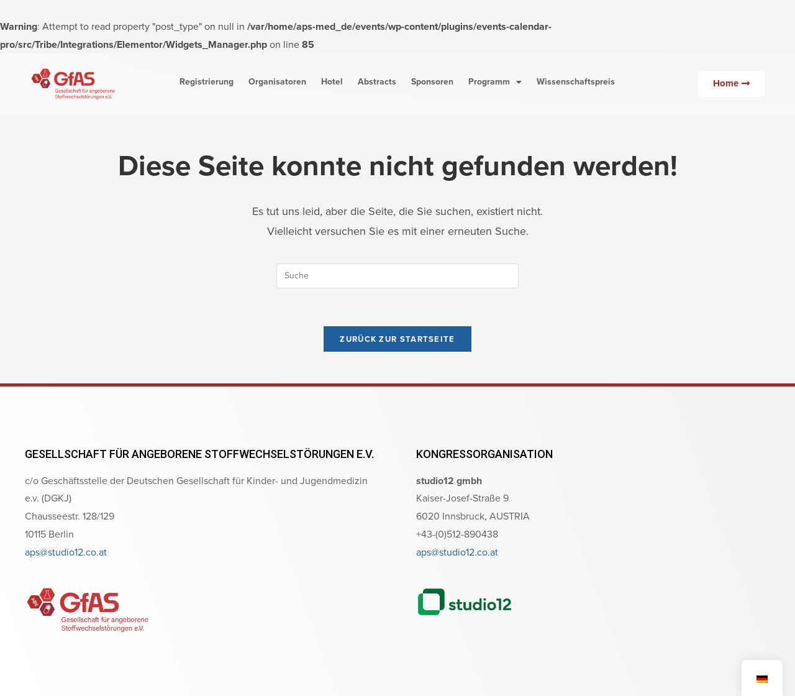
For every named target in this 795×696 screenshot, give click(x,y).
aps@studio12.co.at (66, 552)
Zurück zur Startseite (397, 339)
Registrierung (206, 81)
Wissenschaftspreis (576, 81)
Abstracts (377, 81)
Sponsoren (432, 81)
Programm (495, 82)
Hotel (332, 81)
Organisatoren (277, 81)
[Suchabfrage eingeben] (397, 275)
